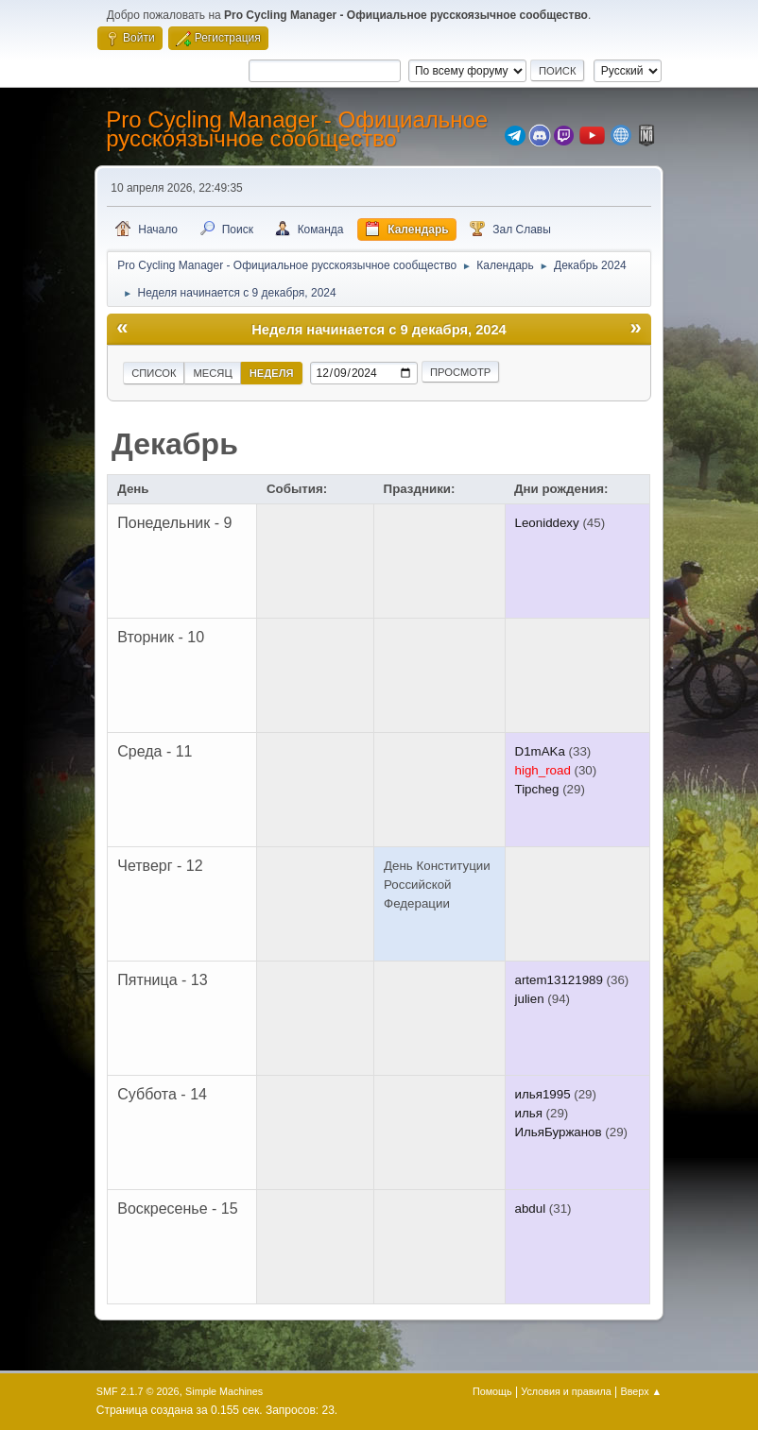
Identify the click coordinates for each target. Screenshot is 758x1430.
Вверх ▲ (642, 1391)
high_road (543, 770)
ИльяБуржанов (558, 1132)
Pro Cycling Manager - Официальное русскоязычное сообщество (297, 129)
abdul (530, 1208)
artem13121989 (559, 980)
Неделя (272, 373)
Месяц (212, 373)
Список (153, 373)
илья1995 (543, 1094)
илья (529, 1113)
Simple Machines (224, 1391)
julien (529, 999)
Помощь (492, 1391)
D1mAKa (540, 751)
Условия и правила (566, 1391)
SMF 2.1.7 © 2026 (138, 1391)
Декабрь (175, 444)
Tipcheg (537, 789)
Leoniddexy (547, 523)
